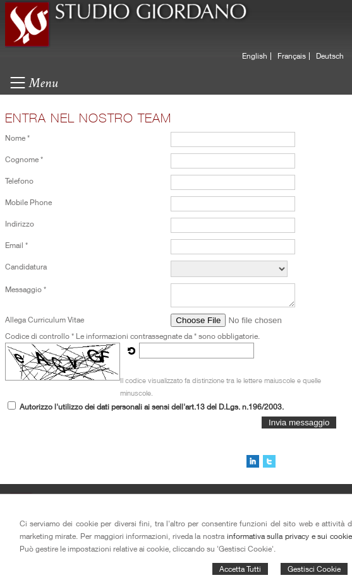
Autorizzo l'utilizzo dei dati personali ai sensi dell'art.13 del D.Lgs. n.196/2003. (152, 406)
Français (291, 56)
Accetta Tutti (240, 569)
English (254, 56)
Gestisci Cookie (314, 569)
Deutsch (330, 56)
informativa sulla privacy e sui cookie (289, 536)
